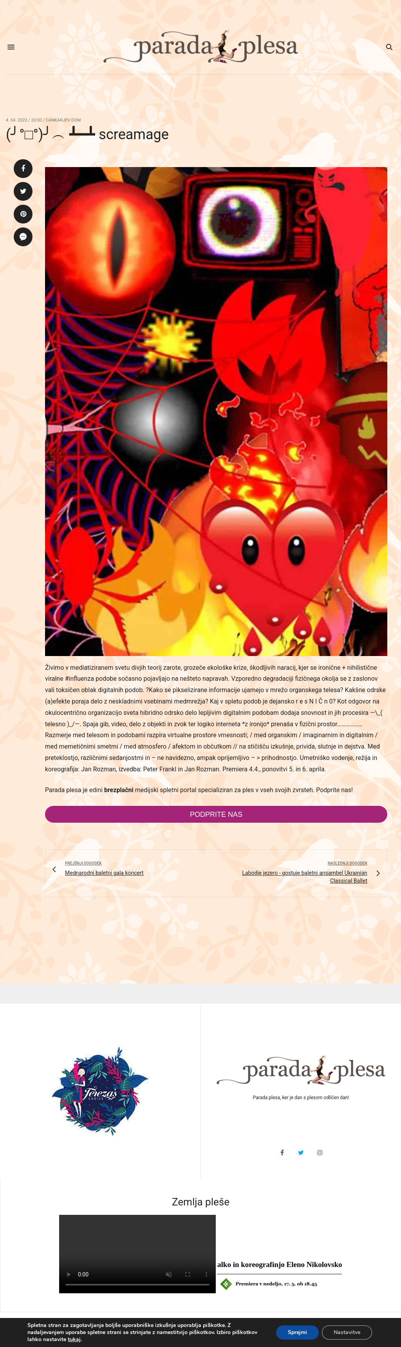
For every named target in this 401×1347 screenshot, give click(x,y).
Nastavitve (347, 1332)
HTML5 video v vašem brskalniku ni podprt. (137, 1254)
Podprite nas (216, 814)
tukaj (74, 1339)
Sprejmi (297, 1332)
